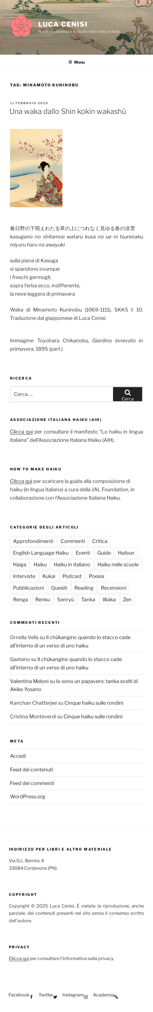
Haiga (19, 564)
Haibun (126, 553)
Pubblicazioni (28, 588)
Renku (42, 599)
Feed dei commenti (32, 783)
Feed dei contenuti (31, 769)
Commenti (73, 541)
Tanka (88, 599)
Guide (104, 553)
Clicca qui (21, 432)
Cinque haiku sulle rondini (93, 703)
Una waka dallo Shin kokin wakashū (67, 111)
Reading (84, 588)
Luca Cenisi (63, 24)
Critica (99, 541)
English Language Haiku (41, 553)
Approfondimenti (33, 541)
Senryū (65, 599)
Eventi (83, 553)
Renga (20, 599)
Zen (127, 599)
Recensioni (113, 588)
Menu (76, 62)
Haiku (40, 564)
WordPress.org (27, 796)
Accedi (18, 756)
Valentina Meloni (29, 681)
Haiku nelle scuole (118, 564)
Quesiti (59, 588)
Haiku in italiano (72, 564)
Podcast (72, 576)
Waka (109, 599)
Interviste (24, 576)
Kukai (48, 576)
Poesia (96, 576)
